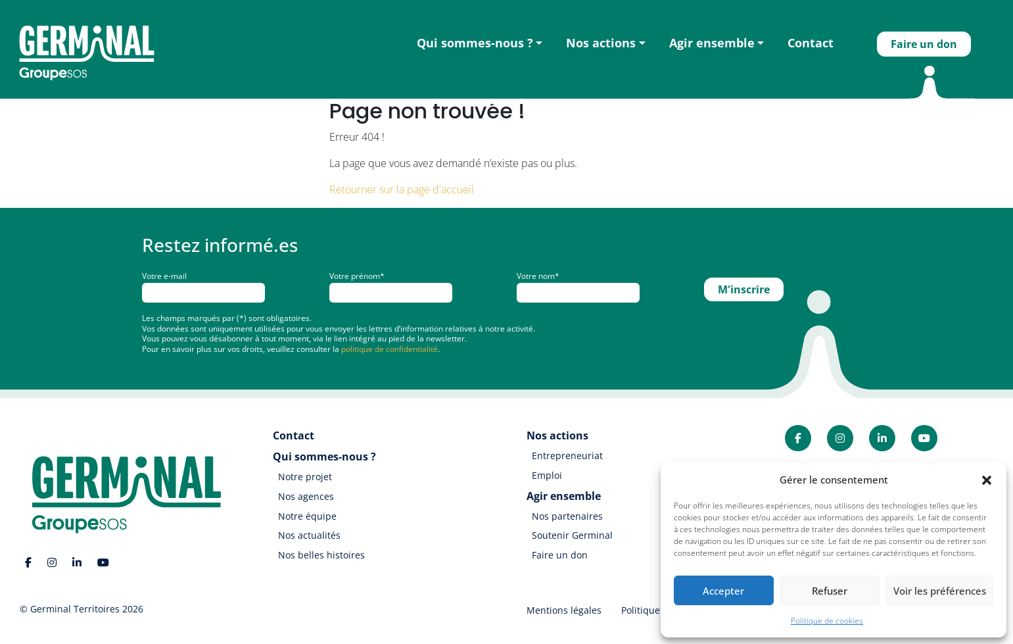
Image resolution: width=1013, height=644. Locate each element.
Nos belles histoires (321, 555)
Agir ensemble (712, 43)
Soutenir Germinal (572, 535)
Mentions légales (564, 610)
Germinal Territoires (75, 609)
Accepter (723, 590)
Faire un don (924, 44)
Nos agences (306, 496)
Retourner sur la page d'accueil (401, 189)
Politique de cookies (827, 620)
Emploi (547, 475)
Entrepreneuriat (567, 455)
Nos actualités (309, 535)
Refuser (829, 590)
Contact (811, 43)
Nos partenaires (567, 516)
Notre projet (305, 476)
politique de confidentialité (389, 349)
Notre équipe (307, 516)
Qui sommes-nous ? (475, 43)
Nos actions (601, 43)
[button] (986, 479)
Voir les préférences (939, 590)
